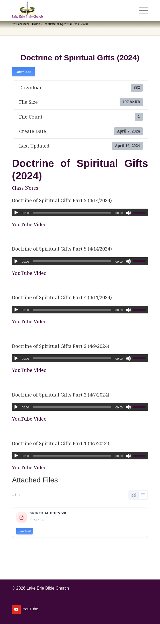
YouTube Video (29, 224)
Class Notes (25, 188)
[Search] (129, 10)
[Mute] (128, 212)
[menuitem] (129, 10)
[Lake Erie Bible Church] (66, 10)
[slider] (72, 213)
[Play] (16, 212)
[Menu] (141, 10)
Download (23, 72)
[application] (80, 212)
